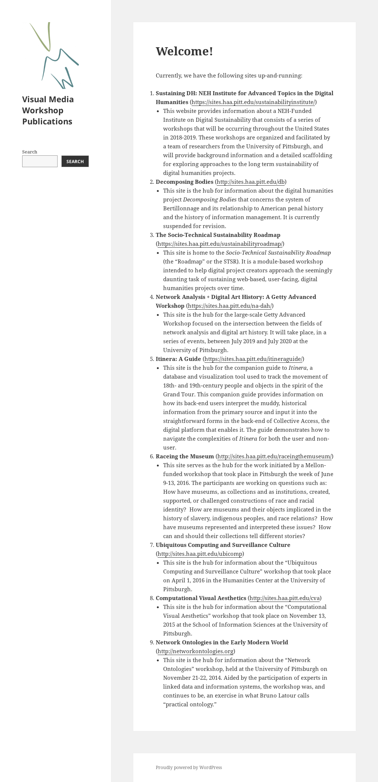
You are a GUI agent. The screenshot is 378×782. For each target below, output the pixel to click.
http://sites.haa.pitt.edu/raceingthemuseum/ (274, 456)
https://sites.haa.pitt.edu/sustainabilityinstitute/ (253, 102)
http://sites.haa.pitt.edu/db (251, 181)
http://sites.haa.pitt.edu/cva (285, 598)
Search (29, 152)
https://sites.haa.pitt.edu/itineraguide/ (253, 358)
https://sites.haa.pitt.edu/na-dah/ (230, 305)
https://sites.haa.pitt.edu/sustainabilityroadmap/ (220, 243)
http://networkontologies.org (195, 651)
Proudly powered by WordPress (189, 767)
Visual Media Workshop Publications (48, 110)
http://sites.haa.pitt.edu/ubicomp (200, 553)
